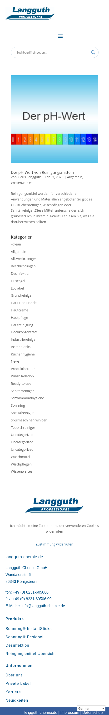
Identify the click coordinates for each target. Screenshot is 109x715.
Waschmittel (20, 457)
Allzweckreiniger (23, 258)
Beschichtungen (23, 266)
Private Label (18, 683)
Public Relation (22, 376)
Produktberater (23, 368)
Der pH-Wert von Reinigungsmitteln (42, 172)
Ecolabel (17, 288)
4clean (16, 244)
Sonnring (18, 405)
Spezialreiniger (22, 412)
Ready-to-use (21, 383)
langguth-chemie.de (40, 712)
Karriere (13, 692)
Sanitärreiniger (22, 391)
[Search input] (53, 52)
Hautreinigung (22, 325)
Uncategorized (22, 434)
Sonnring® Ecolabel (24, 637)
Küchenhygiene (23, 354)
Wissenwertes (21, 182)
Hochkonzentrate (24, 332)
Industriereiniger (24, 339)
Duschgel (18, 281)
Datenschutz (93, 712)
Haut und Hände (24, 302)
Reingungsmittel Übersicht (30, 654)
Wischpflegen (21, 464)
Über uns (14, 675)
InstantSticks (20, 347)
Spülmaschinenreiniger (29, 420)
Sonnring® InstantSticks (28, 629)
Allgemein (74, 177)
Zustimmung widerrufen (54, 544)
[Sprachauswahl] (91, 708)
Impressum (69, 712)
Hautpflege (19, 317)
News (15, 361)
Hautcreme (19, 310)
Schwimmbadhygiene (27, 398)
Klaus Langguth (29, 177)
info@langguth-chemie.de (43, 606)
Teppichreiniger (23, 427)
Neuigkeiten (16, 700)
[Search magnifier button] (93, 52)
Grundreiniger (22, 295)
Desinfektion (20, 273)
